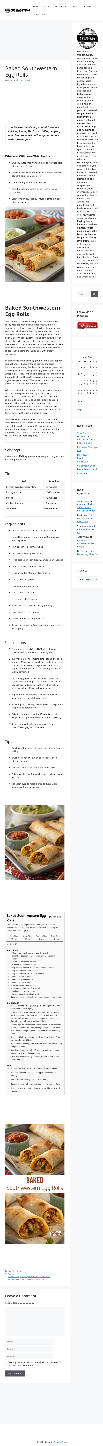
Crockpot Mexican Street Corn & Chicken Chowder (86, 507)
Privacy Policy (39, 14)
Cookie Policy (60, 6)
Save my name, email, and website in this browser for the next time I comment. (35, 1364)
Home (35, 6)
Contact (74, 6)
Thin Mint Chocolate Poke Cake (85, 518)
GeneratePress (60, 1442)
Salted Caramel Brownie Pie (86, 529)
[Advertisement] (35, 41)
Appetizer (12, 1274)
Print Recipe (55, 917)
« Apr (79, 409)
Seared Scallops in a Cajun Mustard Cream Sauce (29, 1276)
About (46, 6)
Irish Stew (82, 473)
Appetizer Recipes (15, 1271)
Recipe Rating (12, 1302)
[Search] (94, 294)
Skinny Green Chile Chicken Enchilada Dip (26, 1279)
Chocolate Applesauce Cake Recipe (85, 543)
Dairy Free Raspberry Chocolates (82, 458)
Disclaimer (87, 6)
